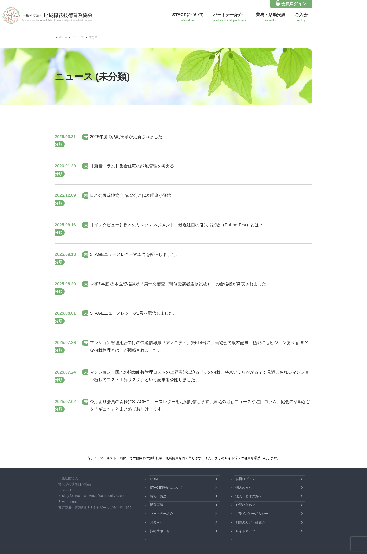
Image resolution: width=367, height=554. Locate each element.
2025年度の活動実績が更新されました (126, 136)
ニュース (78, 37)
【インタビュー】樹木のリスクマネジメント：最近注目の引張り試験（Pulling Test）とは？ (176, 225)
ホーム (63, 37)
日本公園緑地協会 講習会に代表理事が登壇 (130, 195)
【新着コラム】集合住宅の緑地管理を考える (132, 166)
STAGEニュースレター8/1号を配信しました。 (133, 313)
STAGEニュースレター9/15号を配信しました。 (135, 254)
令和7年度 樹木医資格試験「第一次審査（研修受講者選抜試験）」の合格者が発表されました (178, 284)
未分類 (93, 37)
